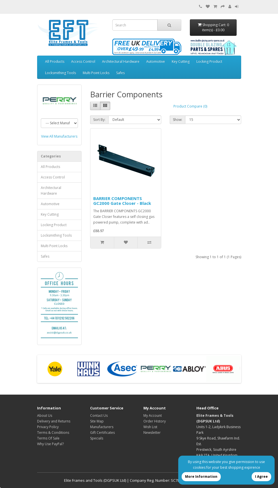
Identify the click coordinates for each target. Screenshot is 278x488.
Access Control (83, 61)
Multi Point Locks (96, 72)
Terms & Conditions (53, 432)
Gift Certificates (102, 432)
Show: (177, 119)
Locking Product (209, 61)
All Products (54, 61)
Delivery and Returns (53, 421)
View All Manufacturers (59, 136)
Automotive (155, 61)
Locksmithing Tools (60, 72)
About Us (44, 415)
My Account (152, 415)
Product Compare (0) (190, 106)
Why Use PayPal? (50, 443)
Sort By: (99, 119)
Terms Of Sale (48, 438)
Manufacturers (101, 426)
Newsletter (152, 432)
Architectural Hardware (120, 61)
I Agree (261, 476)
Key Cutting (181, 61)
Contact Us (99, 415)
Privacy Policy (48, 426)
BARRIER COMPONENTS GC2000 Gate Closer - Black (122, 200)
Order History (154, 421)
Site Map (97, 421)
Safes (120, 72)
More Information (201, 476)
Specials (96, 438)
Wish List (150, 426)
